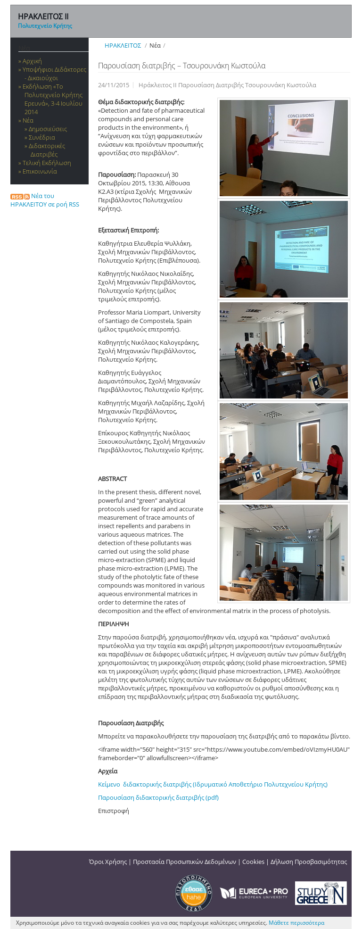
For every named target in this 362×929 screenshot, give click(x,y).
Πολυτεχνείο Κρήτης (45, 26)
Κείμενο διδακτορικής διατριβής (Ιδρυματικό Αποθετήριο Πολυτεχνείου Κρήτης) (213, 784)
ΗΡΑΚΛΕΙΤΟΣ (123, 45)
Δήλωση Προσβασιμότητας (309, 861)
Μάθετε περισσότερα (296, 923)
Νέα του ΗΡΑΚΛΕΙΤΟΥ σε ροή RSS (44, 199)
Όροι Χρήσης (108, 861)
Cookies (253, 861)
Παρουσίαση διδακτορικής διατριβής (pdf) (158, 797)
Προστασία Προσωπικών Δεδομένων (184, 861)
